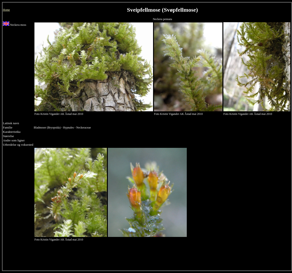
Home (6, 9)
